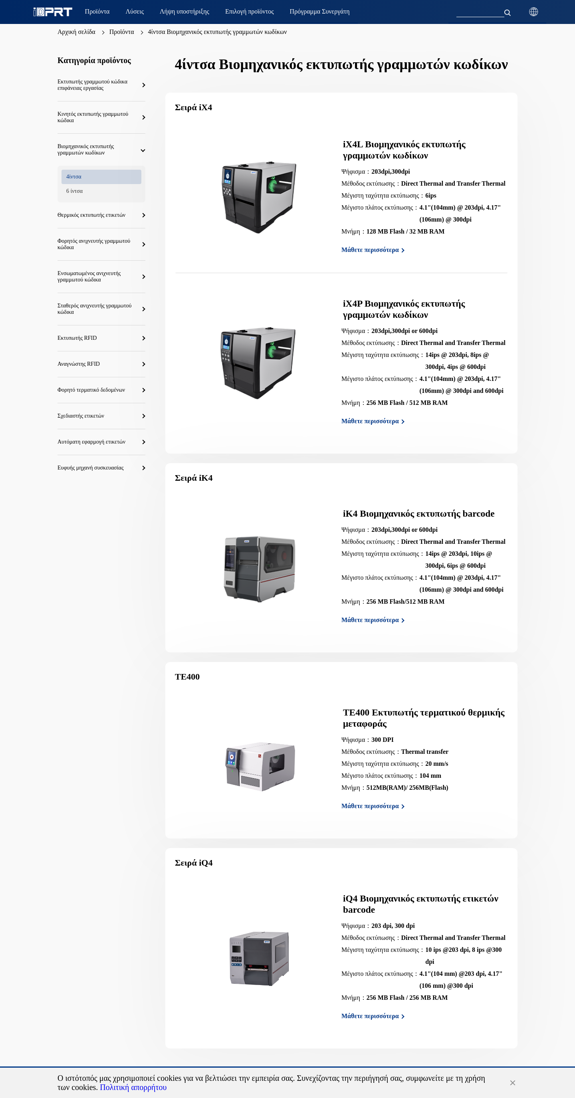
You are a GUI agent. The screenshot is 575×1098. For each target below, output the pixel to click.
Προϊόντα (121, 31)
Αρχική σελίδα (76, 31)
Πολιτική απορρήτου (133, 1087)
